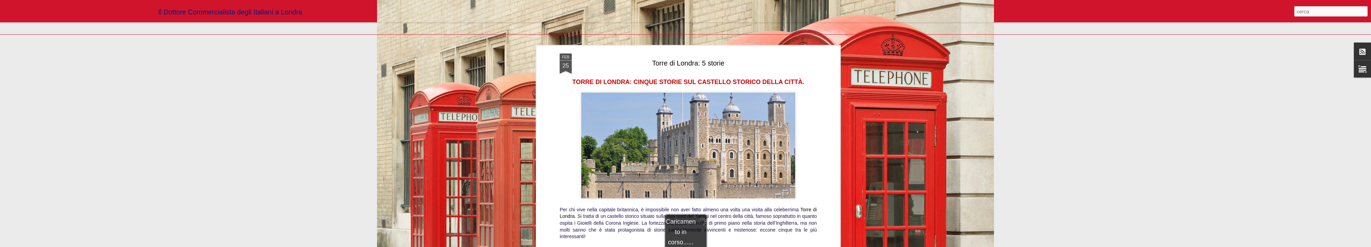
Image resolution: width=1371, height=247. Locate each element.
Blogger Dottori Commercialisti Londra (722, 201)
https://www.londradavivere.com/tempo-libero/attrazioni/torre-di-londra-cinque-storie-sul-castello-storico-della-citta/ (688, 191)
